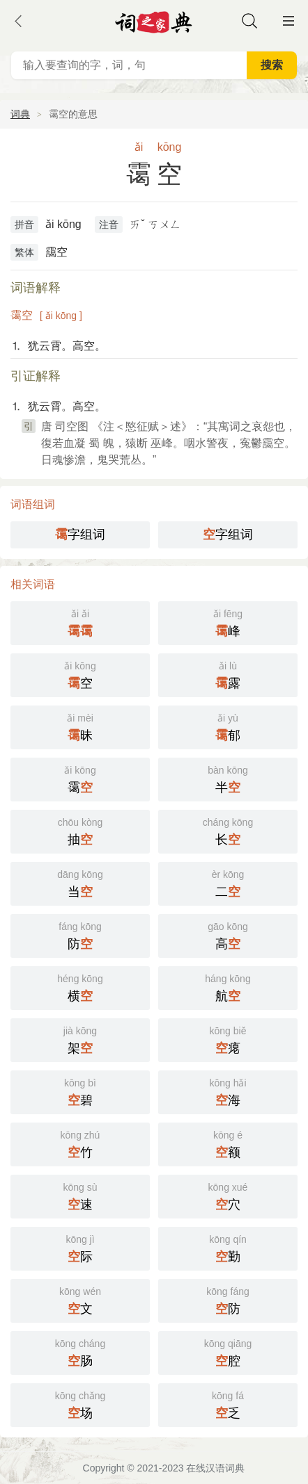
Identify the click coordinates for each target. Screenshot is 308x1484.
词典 (20, 114)
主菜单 (288, 21)
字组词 (80, 534)
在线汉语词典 (215, 1468)
